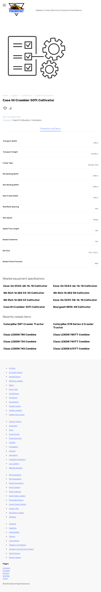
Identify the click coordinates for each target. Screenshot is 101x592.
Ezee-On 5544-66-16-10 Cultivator (75, 285)
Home (5, 95)
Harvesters (13, 455)
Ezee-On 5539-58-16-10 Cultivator (75, 300)
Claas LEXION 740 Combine (19, 348)
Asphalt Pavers (14, 377)
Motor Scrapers (15, 492)
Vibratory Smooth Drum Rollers (21, 549)
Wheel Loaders (15, 557)
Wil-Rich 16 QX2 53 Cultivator (21, 300)
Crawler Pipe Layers (16, 415)
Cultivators (27, 95)
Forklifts (12, 443)
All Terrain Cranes (16, 372)
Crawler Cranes (15, 406)
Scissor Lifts (14, 508)
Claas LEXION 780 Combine (19, 334)
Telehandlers (14, 532)
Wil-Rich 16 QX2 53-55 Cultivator (23, 292)
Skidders (12, 517)
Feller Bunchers (15, 438)
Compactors (14, 402)
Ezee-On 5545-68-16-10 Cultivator (25, 285)
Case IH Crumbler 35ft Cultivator (24, 306)
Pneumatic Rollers (16, 500)
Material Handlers (16, 468)
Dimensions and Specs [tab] (50, 128)
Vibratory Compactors (17, 545)
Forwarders (13, 447)
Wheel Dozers (14, 553)
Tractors (12, 536)
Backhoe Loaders (16, 381)
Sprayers (12, 524)
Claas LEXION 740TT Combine (71, 341)
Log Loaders (14, 464)
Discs (11, 430)
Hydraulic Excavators (17, 459)
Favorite (6, 573)
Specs (15, 95)
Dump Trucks (14, 434)
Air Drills (12, 368)
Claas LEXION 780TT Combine (71, 334)
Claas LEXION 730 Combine (19, 341)
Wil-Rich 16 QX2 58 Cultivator (71, 292)
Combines (13, 398)
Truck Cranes (14, 541)
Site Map (6, 576)
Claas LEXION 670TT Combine (71, 348)
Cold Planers (14, 394)
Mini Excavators (15, 479)
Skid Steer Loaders (16, 513)
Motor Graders (14, 487)
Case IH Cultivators (44, 95)
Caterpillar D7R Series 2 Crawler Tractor (73, 326)
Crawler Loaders (15, 410)
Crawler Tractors (15, 422)
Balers (11, 385)
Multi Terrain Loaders (17, 496)
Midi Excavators (15, 475)
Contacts (6, 571)
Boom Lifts (13, 389)
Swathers (12, 528)
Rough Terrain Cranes (17, 504)
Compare (6, 568)
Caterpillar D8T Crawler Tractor (23, 324)
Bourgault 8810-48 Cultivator (72, 306)
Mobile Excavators (16, 483)
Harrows (12, 451)
